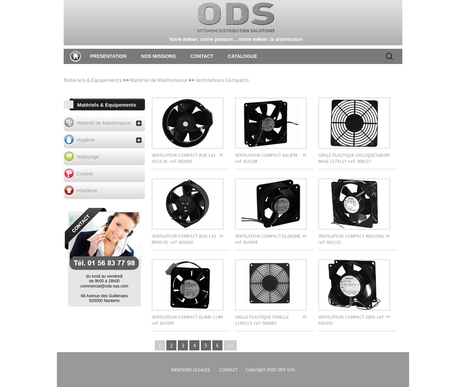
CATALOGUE (242, 56)
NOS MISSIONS (158, 56)
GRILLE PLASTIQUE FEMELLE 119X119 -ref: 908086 (262, 320)
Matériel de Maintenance (158, 80)
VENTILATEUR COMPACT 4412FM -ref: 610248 (267, 158)
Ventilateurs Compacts (222, 80)
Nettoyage (88, 156)
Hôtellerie (87, 190)
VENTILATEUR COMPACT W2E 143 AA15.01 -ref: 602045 (183, 158)
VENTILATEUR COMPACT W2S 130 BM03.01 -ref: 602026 (184, 239)
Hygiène (109, 140)
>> (230, 345)
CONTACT (201, 56)
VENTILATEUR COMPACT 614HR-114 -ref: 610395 (187, 320)
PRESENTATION (108, 56)
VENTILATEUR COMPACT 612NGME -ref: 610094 (269, 239)
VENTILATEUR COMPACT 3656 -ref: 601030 (351, 320)
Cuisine (85, 173)
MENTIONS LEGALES (190, 370)
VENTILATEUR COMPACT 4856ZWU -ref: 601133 (352, 239)
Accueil (75, 56)
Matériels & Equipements (93, 80)
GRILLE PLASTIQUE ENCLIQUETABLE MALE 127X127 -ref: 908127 (352, 158)
